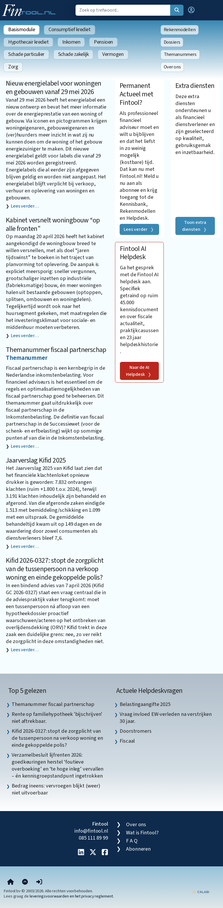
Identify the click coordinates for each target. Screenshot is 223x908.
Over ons (172, 66)
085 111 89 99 (93, 838)
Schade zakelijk (73, 54)
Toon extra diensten (194, 226)
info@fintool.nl (91, 831)
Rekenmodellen (180, 29)
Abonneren (138, 849)
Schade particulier (26, 54)
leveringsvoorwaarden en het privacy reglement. (72, 896)
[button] (191, 10)
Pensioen (103, 42)
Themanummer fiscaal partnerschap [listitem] (53, 704)
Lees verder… (25, 206)
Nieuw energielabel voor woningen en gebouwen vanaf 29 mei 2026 (53, 87)
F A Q (132, 841)
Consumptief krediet (69, 29)
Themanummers (180, 54)
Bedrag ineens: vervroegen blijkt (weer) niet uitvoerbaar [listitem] (56, 789)
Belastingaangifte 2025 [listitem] (145, 704)
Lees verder (136, 229)
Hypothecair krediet (28, 42)
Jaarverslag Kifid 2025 (36, 460)
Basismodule (21, 29)
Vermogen (112, 54)
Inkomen (71, 42)
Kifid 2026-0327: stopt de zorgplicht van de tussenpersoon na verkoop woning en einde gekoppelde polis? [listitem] (57, 738)
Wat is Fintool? (142, 832)
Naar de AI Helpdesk (137, 371)
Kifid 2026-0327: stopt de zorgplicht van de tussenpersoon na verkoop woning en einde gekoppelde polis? (54, 569)
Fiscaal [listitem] (127, 741)
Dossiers (172, 42)
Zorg (13, 66)
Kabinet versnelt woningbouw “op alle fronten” (53, 224)
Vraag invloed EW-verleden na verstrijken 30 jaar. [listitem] (166, 717)
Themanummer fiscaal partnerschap (56, 350)
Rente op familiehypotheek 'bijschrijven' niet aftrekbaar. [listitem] (57, 717)
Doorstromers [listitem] (136, 731)
